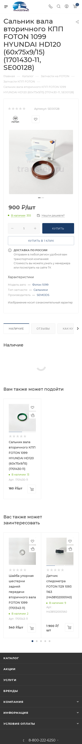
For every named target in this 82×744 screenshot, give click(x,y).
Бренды (10, 691)
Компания (13, 702)
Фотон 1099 (40, 284)
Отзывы (43, 328)
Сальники (41, 289)
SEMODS (43, 295)
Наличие (16, 328)
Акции (9, 669)
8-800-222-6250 (42, 740)
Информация (15, 712)
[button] (32, 641)
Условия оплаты (19, 723)
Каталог (11, 658)
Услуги (9, 680)
